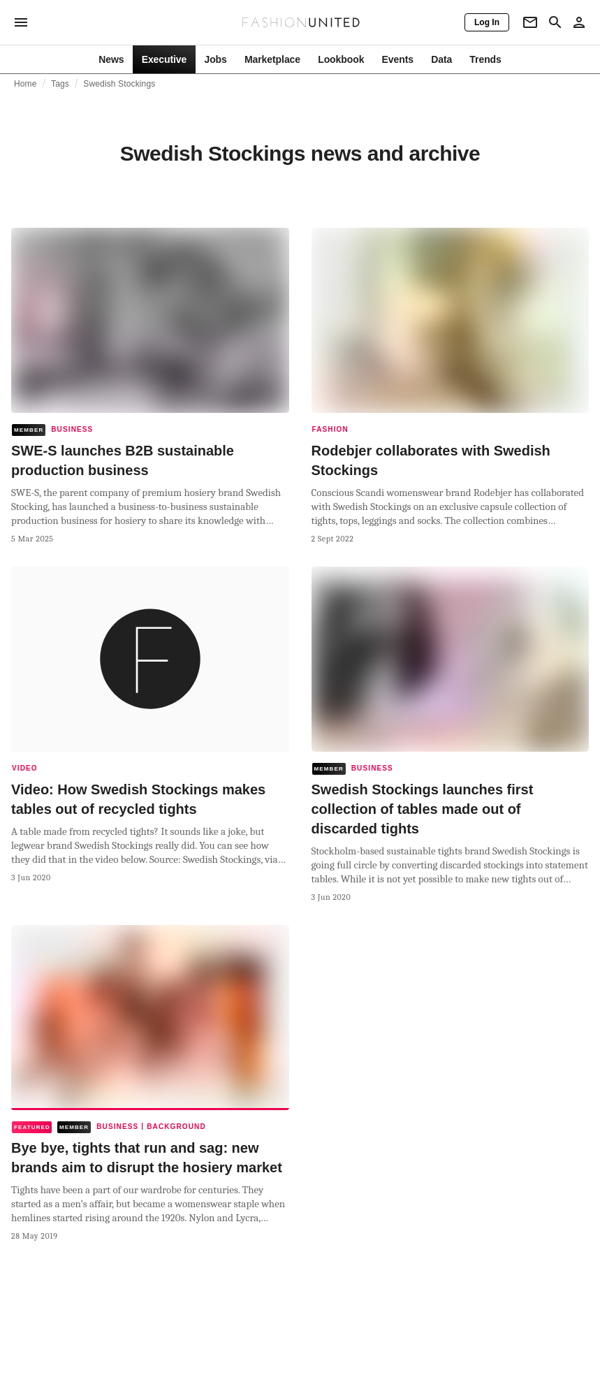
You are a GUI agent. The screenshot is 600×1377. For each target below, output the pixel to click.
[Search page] (555, 22)
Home (25, 84)
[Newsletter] (530, 22)
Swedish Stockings (119, 84)
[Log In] (486, 22)
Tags (60, 84)
